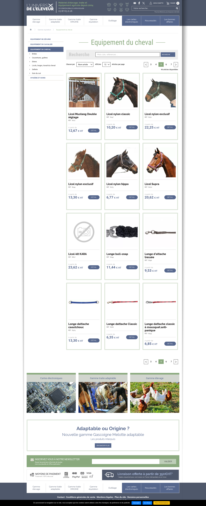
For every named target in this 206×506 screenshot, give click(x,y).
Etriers (34, 62)
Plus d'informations (161, 503)
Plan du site (120, 497)
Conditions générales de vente (80, 497)
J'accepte (136, 503)
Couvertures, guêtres (40, 58)
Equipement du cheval (64, 30)
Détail (94, 130)
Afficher (98, 64)
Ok (177, 8)
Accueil (32, 30)
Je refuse (147, 503)
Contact (61, 497)
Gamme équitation (44, 30)
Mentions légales (105, 497)
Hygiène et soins (37, 78)
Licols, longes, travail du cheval (43, 65)
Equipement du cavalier (41, 44)
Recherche (166, 54)
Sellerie (35, 69)
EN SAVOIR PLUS (103, 445)
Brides (34, 54)
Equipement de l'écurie (40, 39)
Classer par (70, 64)
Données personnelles (138, 497)
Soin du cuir (36, 73)
